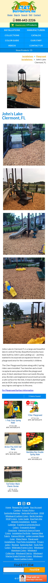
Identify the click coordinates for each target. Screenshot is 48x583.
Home (10, 15)
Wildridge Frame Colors (22, 547)
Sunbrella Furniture (30, 513)
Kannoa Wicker (18, 536)
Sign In (17, 15)
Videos (12, 45)
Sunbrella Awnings (12, 513)
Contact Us (36, 45)
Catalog (36, 35)
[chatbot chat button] (33, 578)
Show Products (24, 50)
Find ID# (34, 569)
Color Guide (12, 40)
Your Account (36, 507)
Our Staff (36, 40)
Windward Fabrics (24, 553)
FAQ (30, 15)
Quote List (20, 25)
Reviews (15, 544)
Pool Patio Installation (26, 542)
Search (24, 15)
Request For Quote (20, 507)
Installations (12, 30)
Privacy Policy (28, 510)
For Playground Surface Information (17, 390)
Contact (37, 15)
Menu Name (21, 539)
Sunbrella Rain (26, 544)
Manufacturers (36, 30)
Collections (12, 35)
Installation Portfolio (21, 533)
